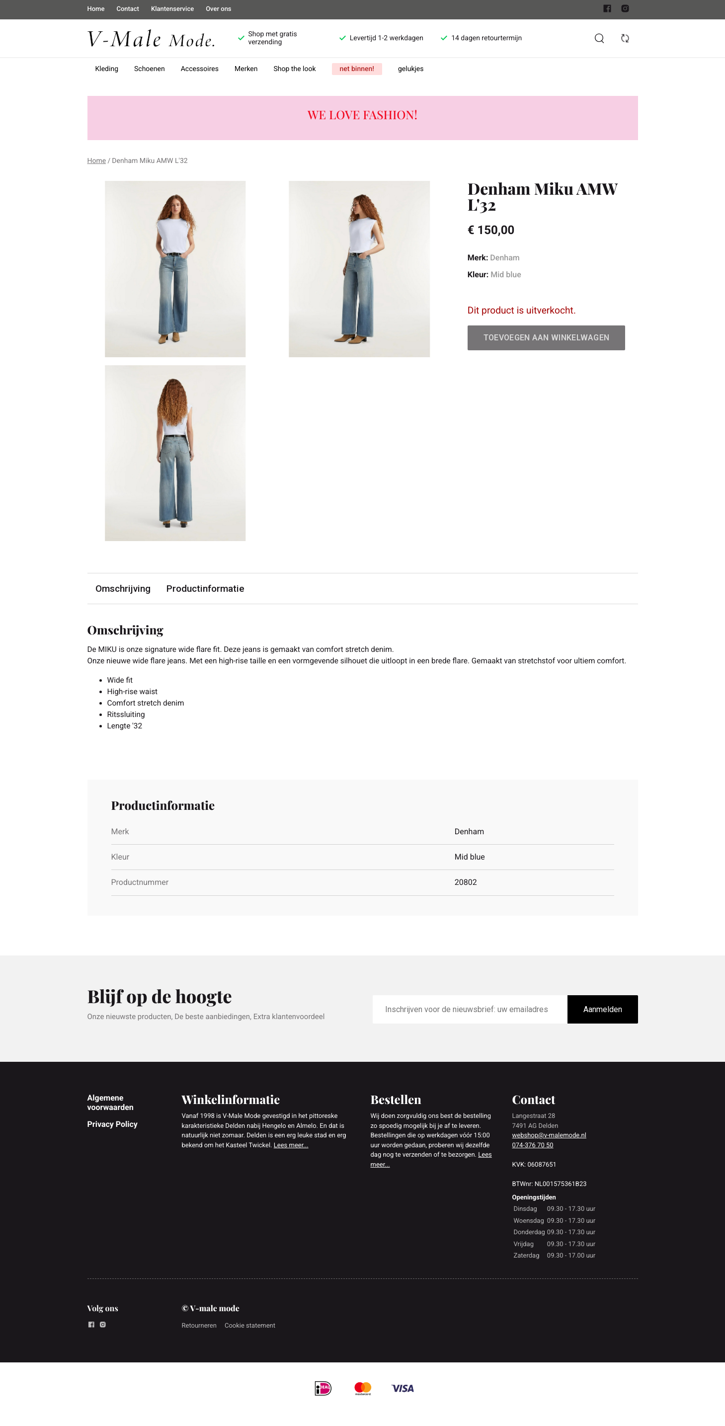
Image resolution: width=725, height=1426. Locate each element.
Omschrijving (123, 588)
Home (96, 9)
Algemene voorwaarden (110, 1118)
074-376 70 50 (533, 1161)
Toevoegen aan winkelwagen (546, 337)
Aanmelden (602, 1025)
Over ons (218, 9)
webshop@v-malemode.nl (549, 1151)
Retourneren (199, 1342)
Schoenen (149, 69)
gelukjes (411, 69)
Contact (127, 9)
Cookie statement (250, 1342)
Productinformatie (206, 588)
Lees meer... (291, 1161)
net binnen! (357, 69)
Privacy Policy (112, 1140)
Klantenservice (172, 9)
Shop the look (295, 69)
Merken (246, 69)
